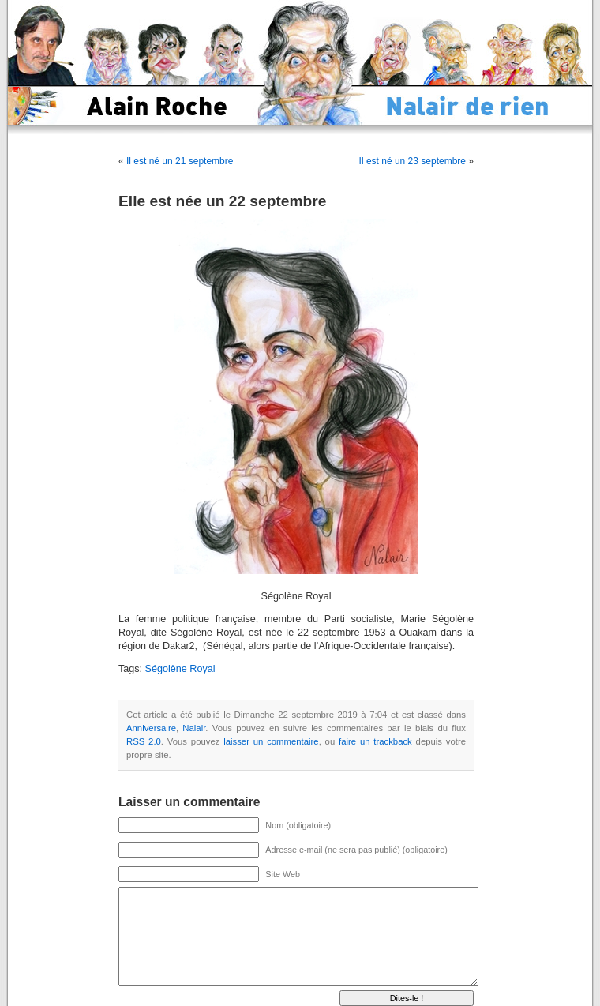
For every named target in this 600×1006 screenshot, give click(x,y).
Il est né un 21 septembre (179, 161)
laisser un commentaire (270, 741)
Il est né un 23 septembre (412, 161)
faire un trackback (375, 741)
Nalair (193, 728)
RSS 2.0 (143, 741)
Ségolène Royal (180, 668)
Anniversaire (151, 728)
